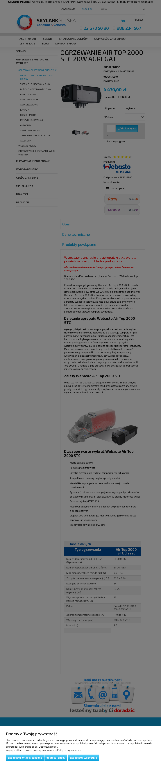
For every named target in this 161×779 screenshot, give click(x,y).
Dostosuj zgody (55, 757)
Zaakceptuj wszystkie (83, 757)
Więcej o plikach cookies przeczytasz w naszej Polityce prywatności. (43, 750)
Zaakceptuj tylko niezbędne (25, 757)
